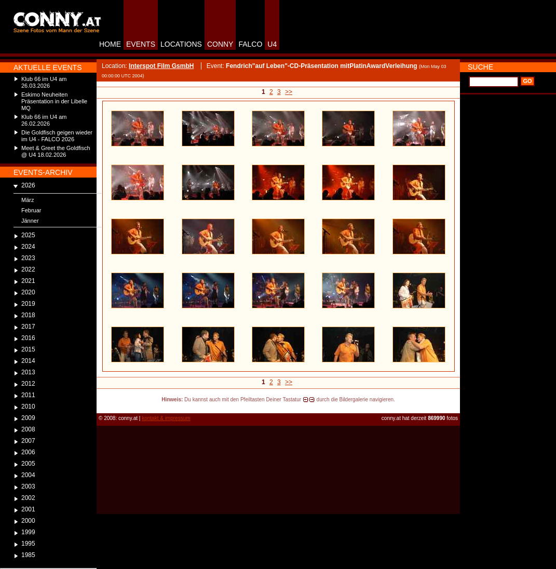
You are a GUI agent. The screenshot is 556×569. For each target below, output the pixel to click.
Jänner (30, 221)
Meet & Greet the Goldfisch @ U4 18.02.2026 (55, 151)
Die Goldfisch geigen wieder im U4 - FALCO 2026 (56, 135)
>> (288, 92)
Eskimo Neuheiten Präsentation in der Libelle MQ (54, 101)
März (27, 200)
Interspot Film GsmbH (161, 66)
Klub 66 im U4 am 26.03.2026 (43, 82)
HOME (110, 44)
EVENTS (140, 44)
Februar (31, 210)
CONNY (220, 44)
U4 (272, 44)
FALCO (250, 44)
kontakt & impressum (166, 418)
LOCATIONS (181, 44)
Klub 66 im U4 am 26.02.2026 (43, 120)
